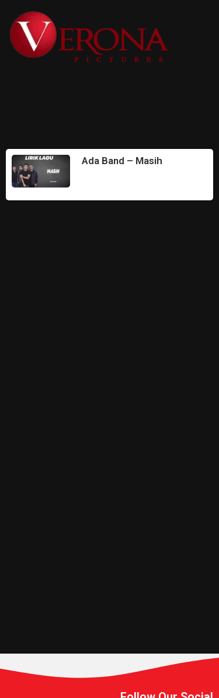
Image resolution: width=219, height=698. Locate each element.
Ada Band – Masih (122, 160)
